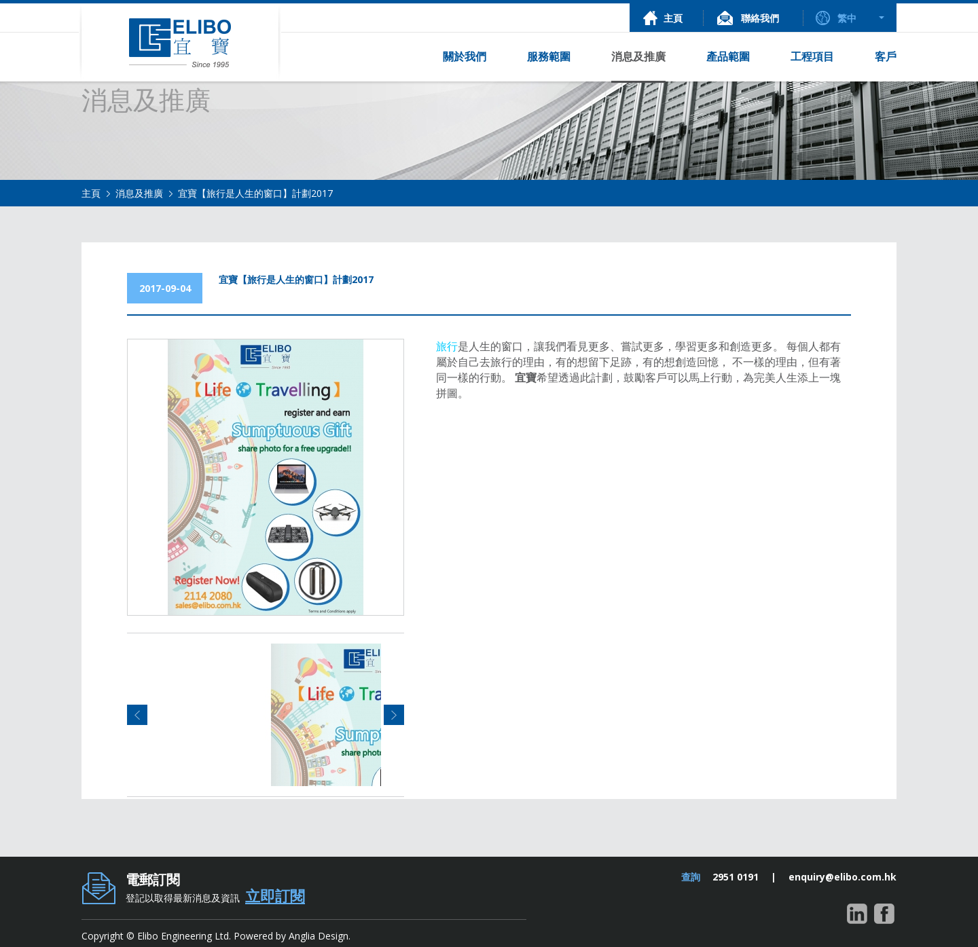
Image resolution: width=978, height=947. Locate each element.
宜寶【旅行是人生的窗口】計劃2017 (255, 193)
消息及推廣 (139, 193)
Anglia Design (318, 935)
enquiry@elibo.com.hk (842, 876)
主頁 (91, 193)
